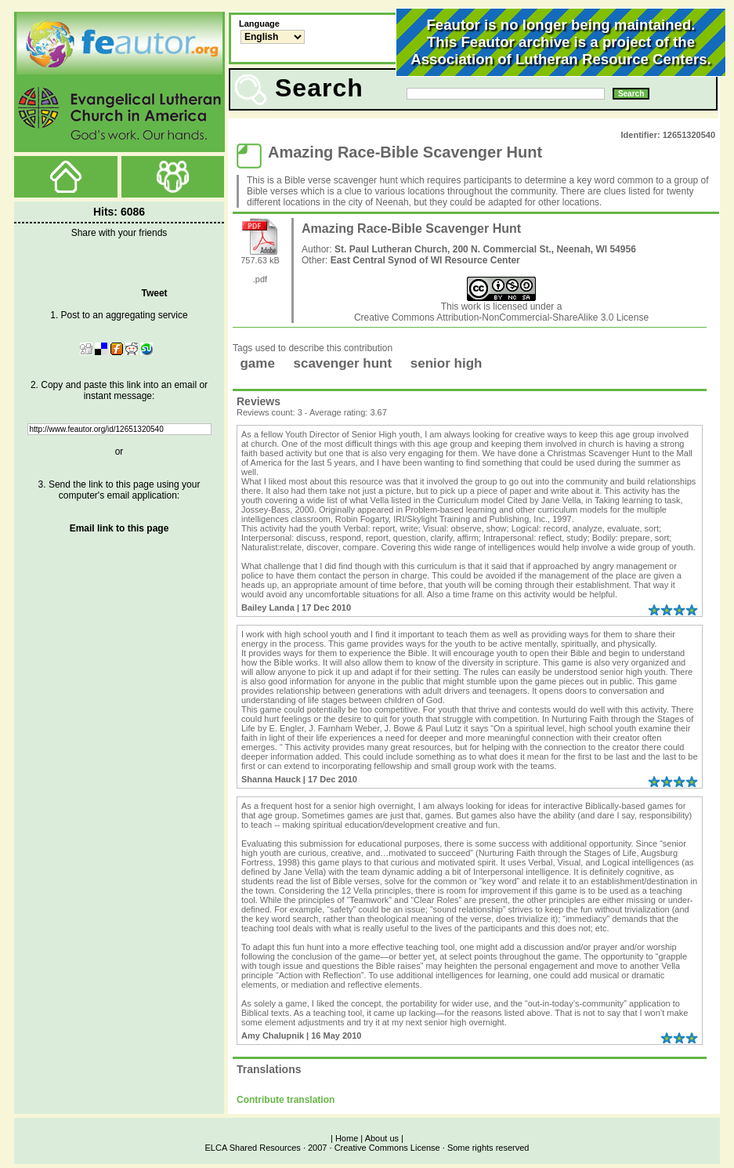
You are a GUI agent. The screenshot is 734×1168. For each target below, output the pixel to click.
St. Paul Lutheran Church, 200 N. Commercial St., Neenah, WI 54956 (485, 249)
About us (382, 1138)
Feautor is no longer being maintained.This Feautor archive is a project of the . (560, 41)
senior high (446, 363)
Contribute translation (285, 1099)
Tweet (154, 293)
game (257, 363)
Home (346, 1138)
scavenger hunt (343, 363)
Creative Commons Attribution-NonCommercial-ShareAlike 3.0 (485, 317)
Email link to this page (119, 528)
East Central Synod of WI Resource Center (425, 260)
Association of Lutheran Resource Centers (558, 59)
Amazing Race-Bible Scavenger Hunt (411, 228)
